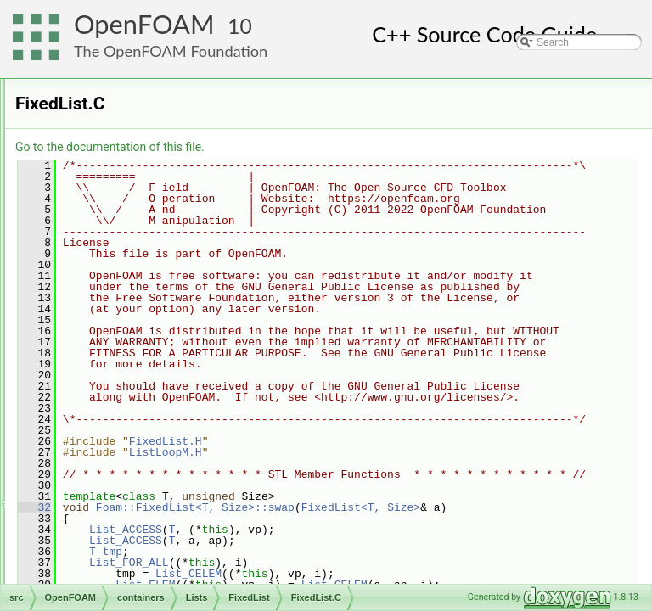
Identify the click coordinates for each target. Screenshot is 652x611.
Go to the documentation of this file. (322, 147)
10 (240, 26)
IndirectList (135, 434)
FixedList (130, 322)
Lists (107, 210)
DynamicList (138, 303)
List (118, 452)
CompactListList (146, 266)
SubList (127, 564)
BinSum (128, 247)
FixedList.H (149, 359)
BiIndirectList (139, 228)
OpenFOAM (144, 24)
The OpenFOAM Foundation (170, 51)
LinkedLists (122, 191)
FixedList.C (149, 340)
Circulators (121, 116)
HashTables (123, 154)
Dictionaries (123, 135)
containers (106, 98)
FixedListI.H (150, 378)
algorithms (106, 79)
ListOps (127, 490)
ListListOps (135, 471)
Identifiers (119, 172)
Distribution (135, 284)
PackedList (135, 508)
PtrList (124, 527)
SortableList (137, 546)
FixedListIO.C (155, 396)
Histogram (133, 415)
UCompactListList (150, 583)
